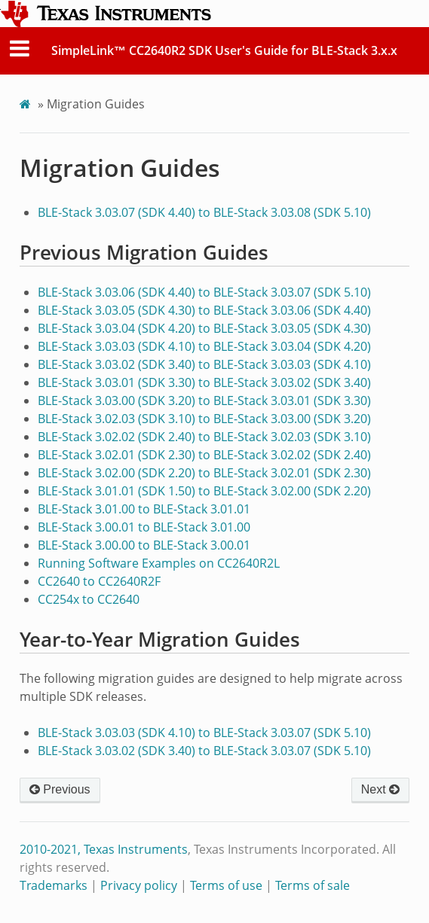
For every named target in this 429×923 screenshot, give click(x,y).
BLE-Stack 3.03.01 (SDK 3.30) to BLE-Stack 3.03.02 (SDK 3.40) (204, 382)
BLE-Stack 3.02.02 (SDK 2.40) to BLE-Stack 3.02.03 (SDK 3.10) (204, 436)
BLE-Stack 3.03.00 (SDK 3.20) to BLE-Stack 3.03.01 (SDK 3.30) (204, 400)
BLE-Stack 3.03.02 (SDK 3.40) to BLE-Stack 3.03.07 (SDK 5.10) (204, 750)
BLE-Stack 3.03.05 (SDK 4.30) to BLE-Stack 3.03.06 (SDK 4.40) (204, 310)
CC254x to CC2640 (88, 599)
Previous (59, 789)
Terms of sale (312, 885)
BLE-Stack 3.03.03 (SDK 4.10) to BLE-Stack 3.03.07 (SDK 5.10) (204, 732)
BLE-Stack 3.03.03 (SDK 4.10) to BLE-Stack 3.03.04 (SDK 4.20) (204, 346)
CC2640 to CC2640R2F (99, 581)
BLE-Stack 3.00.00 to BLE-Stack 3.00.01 (144, 545)
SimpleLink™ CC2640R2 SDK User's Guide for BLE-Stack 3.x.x (224, 50)
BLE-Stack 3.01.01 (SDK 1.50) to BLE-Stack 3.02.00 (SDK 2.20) (204, 491)
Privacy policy (138, 885)
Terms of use (226, 885)
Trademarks (53, 885)
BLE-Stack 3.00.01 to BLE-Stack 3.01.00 (144, 527)
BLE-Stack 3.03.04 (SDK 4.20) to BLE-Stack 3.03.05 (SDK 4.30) (204, 328)
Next (380, 789)
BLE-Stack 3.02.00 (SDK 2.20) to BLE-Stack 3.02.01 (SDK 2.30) (204, 473)
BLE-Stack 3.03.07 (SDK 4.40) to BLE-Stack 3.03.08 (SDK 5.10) (204, 212)
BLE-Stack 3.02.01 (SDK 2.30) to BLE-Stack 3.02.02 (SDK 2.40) (204, 454)
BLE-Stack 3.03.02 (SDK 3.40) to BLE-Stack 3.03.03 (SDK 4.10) (204, 364)
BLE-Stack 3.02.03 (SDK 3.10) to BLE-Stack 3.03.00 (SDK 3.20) (204, 418)
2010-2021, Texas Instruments (104, 849)
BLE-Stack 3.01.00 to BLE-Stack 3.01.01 (144, 509)
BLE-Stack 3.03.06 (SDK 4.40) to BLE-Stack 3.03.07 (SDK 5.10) (204, 292)
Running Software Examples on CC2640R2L (159, 563)
